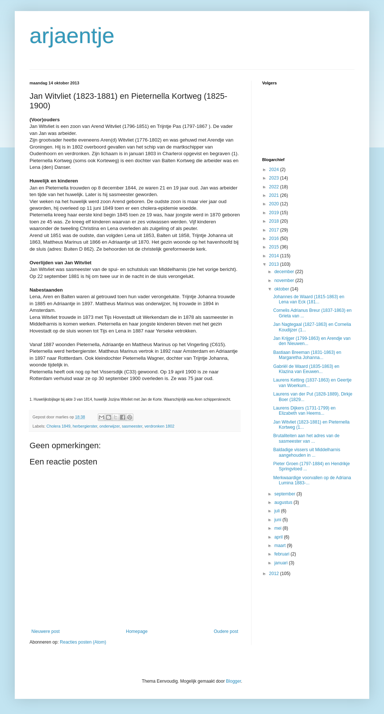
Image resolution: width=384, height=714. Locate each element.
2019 (274, 212)
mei (278, 528)
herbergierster (85, 426)
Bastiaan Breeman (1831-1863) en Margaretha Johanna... (307, 355)
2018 (274, 221)
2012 (274, 573)
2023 (274, 178)
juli (277, 510)
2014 (274, 255)
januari (281, 562)
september (285, 494)
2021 (274, 195)
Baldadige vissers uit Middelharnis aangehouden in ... (306, 452)
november (284, 280)
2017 (274, 230)
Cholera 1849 (59, 426)
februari (282, 554)
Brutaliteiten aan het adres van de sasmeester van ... (306, 438)
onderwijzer (109, 426)
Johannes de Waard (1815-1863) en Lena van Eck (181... (308, 299)
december (284, 271)
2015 (274, 247)
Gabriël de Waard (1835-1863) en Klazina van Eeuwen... (306, 369)
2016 (274, 238)
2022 (274, 186)
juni (278, 519)
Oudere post (226, 631)
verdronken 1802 (159, 426)
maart (280, 545)
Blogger (233, 681)
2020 (274, 203)
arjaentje (72, 35)
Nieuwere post (45, 631)
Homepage (137, 631)
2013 (274, 264)
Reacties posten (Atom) (83, 642)
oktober (282, 289)
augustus (284, 502)
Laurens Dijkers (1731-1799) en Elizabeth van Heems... (304, 410)
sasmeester (132, 426)
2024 (274, 169)
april (279, 537)
